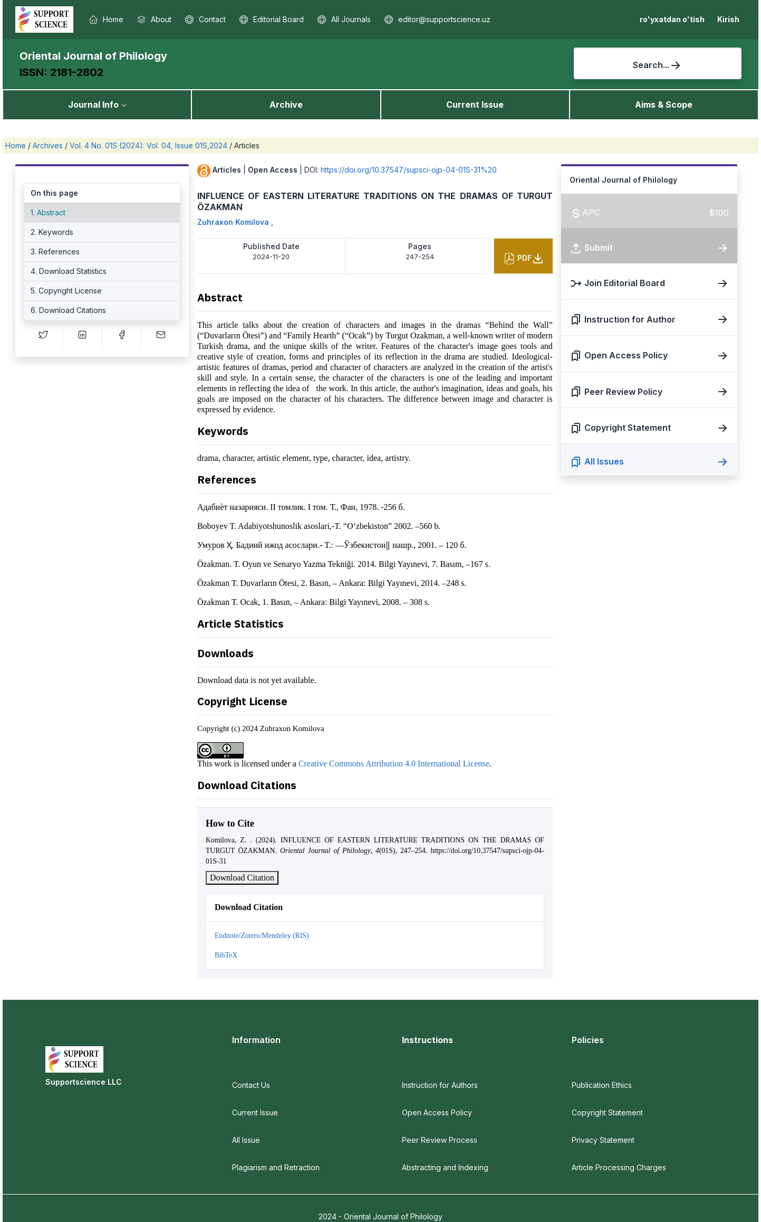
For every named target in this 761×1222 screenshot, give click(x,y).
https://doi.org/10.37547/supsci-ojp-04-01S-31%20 (409, 169)
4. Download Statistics (69, 271)
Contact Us (251, 1085)
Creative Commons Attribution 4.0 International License (393, 763)
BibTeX (226, 955)
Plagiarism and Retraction (276, 1167)
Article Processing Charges (619, 1167)
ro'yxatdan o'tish (672, 19)
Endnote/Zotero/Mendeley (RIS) (262, 936)
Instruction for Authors (440, 1085)
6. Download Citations (68, 310)
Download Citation (242, 877)
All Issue (246, 1139)
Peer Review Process (439, 1139)
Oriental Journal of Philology (93, 56)
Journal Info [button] (93, 104)
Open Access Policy (437, 1112)
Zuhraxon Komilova (234, 221)
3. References (55, 251)
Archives (49, 145)
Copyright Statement (607, 1112)
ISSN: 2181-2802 (61, 72)
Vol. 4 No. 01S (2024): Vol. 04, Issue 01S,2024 (149, 145)
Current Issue (475, 104)
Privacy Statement (603, 1139)
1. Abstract (48, 212)
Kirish (728, 19)
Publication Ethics (602, 1085)
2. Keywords (52, 232)
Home (16, 145)
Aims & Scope (663, 104)
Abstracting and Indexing (445, 1167)
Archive (286, 104)
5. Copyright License (66, 290)
